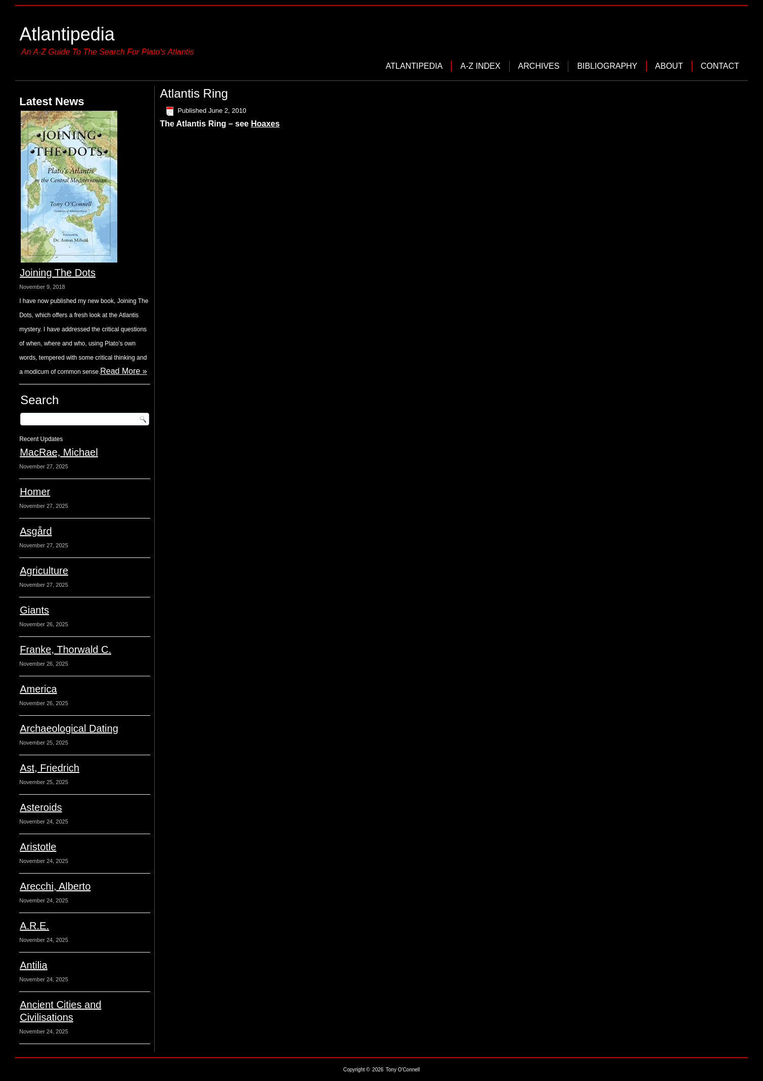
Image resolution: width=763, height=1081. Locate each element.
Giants (34, 610)
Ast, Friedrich (49, 767)
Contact (720, 66)
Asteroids (41, 807)
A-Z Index (480, 66)
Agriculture (44, 570)
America (38, 689)
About (669, 66)
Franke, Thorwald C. (65, 649)
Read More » (123, 371)
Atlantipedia (67, 34)
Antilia (33, 965)
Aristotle (38, 846)
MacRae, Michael (59, 452)
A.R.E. (34, 925)
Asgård (36, 531)
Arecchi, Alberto (55, 886)
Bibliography (607, 66)
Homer (35, 491)
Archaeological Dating (69, 728)
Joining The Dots (58, 272)
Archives (539, 66)
